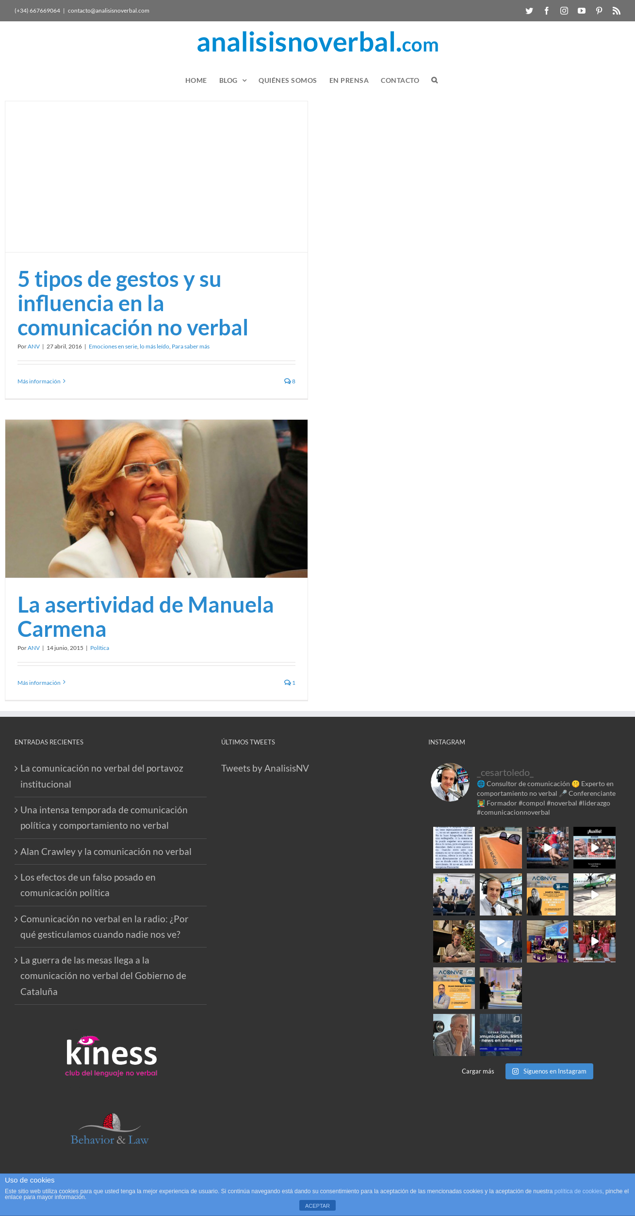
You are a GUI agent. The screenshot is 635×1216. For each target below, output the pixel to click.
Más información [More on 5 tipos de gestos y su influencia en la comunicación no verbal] (39, 381)
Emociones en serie (113, 346)
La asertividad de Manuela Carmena (145, 616)
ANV (34, 346)
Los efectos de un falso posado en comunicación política (88, 884)
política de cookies (578, 1191)
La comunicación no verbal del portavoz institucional (101, 775)
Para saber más (191, 346)
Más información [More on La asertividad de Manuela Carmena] (39, 682)
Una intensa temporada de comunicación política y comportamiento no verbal (104, 817)
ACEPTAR (317, 1206)
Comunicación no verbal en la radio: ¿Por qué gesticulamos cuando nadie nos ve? (104, 926)
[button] (434, 80)
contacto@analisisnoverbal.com (108, 10)
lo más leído (154, 346)
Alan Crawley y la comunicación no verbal (106, 851)
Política (99, 647)
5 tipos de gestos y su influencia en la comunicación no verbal (132, 303)
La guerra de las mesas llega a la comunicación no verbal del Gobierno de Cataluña (103, 975)
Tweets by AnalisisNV (265, 768)
